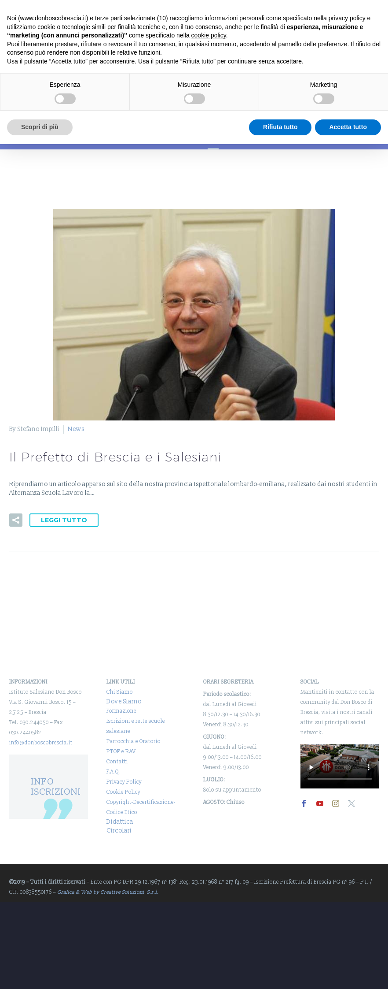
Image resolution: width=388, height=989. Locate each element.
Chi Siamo (119, 692)
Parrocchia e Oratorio (133, 741)
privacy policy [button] (347, 18)
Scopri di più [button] (40, 126)
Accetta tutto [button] (348, 126)
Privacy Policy (124, 782)
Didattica (119, 821)
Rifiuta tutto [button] (280, 126)
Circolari (119, 830)
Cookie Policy (123, 792)
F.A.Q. (113, 772)
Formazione (121, 711)
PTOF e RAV (120, 751)
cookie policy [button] (208, 35)
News (76, 429)
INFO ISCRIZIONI (56, 786)
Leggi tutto (64, 520)
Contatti (117, 761)
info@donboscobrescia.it (41, 743)
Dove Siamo (124, 701)
